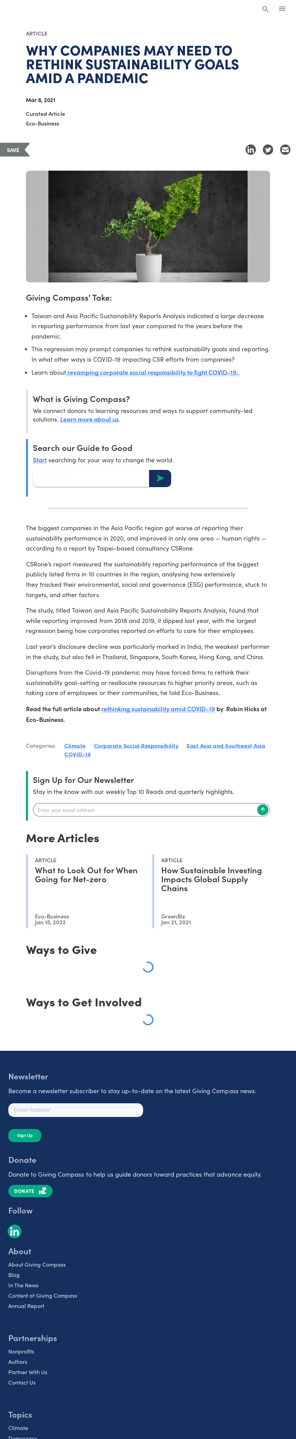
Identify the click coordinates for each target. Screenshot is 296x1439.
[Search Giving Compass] (265, 9)
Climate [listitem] (18, 1428)
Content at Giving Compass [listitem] (42, 1295)
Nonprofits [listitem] (21, 1351)
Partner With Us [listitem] (27, 1372)
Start (40, 460)
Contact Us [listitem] (22, 1382)
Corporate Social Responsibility (136, 745)
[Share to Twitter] (268, 149)
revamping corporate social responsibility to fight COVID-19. (153, 372)
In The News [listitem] (23, 1285)
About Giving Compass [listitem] (37, 1264)
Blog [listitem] (14, 1275)
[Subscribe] (262, 810)
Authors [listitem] (17, 1362)
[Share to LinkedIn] (251, 149)
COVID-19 (77, 754)
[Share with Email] (285, 149)
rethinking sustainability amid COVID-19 (158, 709)
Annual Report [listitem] (26, 1306)
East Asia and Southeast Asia (226, 745)
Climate (75, 745)
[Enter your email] (151, 810)
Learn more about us (89, 419)
